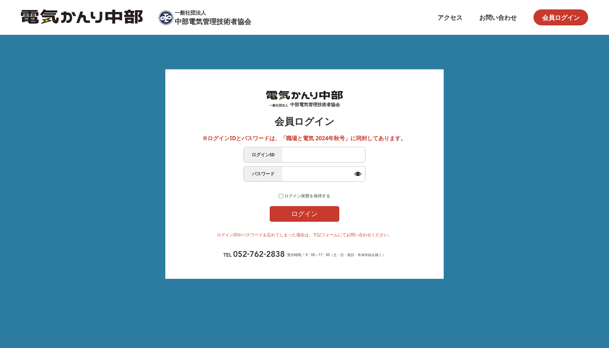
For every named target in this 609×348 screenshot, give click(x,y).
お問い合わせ (498, 17)
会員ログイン (561, 17)
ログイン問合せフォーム (304, 245)
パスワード (263, 167)
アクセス (449, 17)
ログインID (263, 148)
